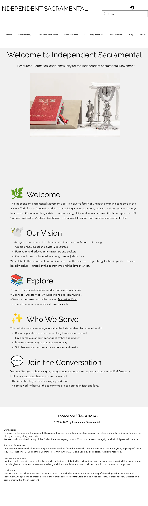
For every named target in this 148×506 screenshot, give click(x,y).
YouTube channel (34, 376)
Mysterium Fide (67, 299)
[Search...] (124, 14)
